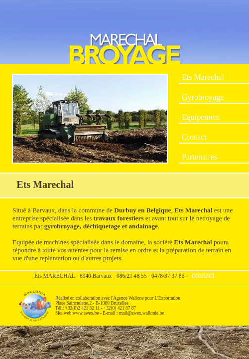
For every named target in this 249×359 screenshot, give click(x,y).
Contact (194, 137)
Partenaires (199, 157)
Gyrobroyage (203, 97)
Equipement (201, 117)
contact (203, 275)
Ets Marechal (203, 77)
